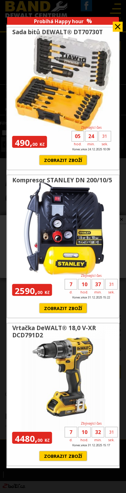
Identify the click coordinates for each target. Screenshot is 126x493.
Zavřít (118, 25)
